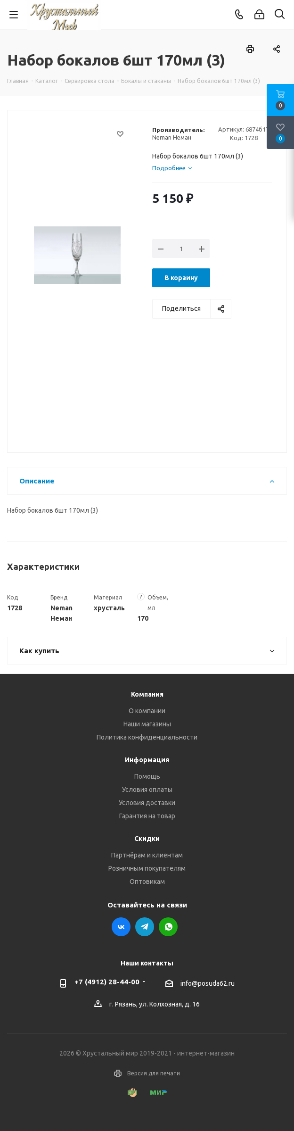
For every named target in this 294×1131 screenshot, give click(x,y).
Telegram (144, 926)
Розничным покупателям (147, 868)
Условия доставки (147, 803)
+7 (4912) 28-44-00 (106, 982)
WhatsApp (168, 926)
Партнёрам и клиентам (147, 855)
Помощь (147, 776)
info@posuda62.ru (207, 983)
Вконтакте (121, 926)
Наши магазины (147, 724)
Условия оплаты (147, 789)
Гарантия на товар (147, 816)
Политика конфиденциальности (147, 737)
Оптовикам (147, 881)
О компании (147, 711)
